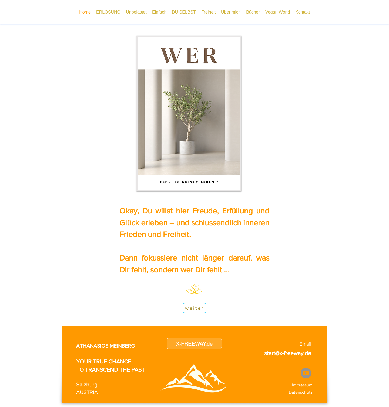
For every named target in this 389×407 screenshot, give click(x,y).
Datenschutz (301, 392)
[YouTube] (306, 373)
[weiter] (194, 308)
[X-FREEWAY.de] (194, 343)
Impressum (302, 385)
